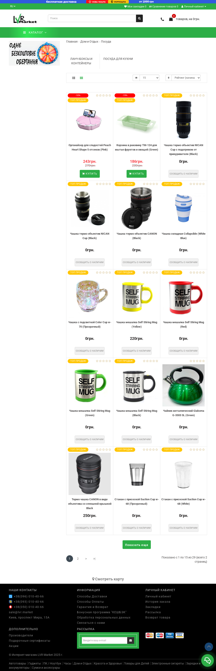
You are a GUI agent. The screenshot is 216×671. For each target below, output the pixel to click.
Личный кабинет (193, 6)
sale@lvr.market (21, 612)
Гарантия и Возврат (92, 607)
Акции (14, 646)
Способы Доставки (92, 596)
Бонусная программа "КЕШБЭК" (102, 612)
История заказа (157, 601)
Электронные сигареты (167, 663)
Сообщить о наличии (183, 173)
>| (94, 558)
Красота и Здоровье (108, 663)
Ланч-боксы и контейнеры (81, 61)
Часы (67, 663)
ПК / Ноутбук (52, 663)
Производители (21, 635)
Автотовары (17, 663)
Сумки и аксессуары (46, 667)
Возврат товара (157, 617)
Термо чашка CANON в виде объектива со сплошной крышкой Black (89, 504)
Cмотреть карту (108, 579)
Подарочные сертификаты (29, 640)
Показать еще (136, 545)
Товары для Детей (136, 663)
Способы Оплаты (90, 601)
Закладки (153, 607)
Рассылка (153, 612)
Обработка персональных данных (104, 617)
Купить (89, 173)
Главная (72, 41)
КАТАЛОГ (35, 32)
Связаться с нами (91, 622)
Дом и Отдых (83, 663)
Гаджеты (34, 663)
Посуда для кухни (118, 59)
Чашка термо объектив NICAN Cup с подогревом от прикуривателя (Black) (183, 149)
